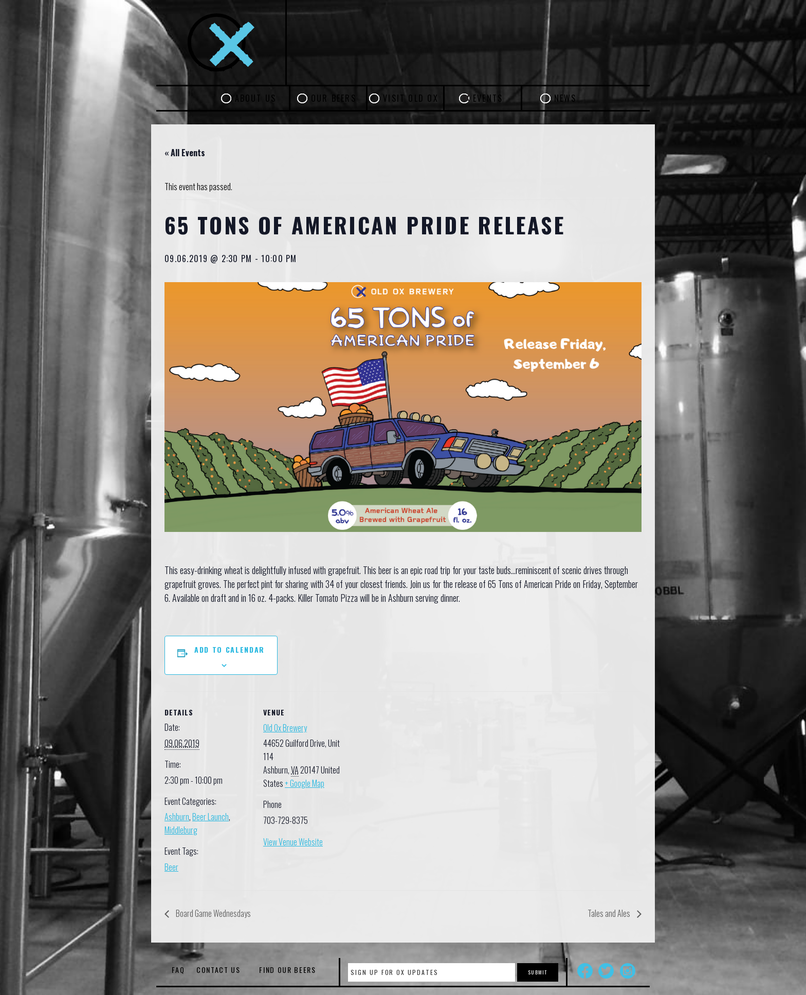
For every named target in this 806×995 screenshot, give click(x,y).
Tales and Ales (610, 913)
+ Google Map (304, 783)
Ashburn (176, 816)
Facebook (585, 971)
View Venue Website (293, 842)
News (565, 98)
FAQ (178, 969)
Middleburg (180, 830)
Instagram (627, 971)
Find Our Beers (287, 969)
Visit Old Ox (410, 98)
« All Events (184, 152)
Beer (171, 867)
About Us (256, 98)
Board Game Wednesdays (212, 913)
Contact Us (218, 969)
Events (488, 98)
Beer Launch (210, 816)
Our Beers (333, 98)
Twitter (606, 971)
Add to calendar (229, 649)
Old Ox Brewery (285, 728)
